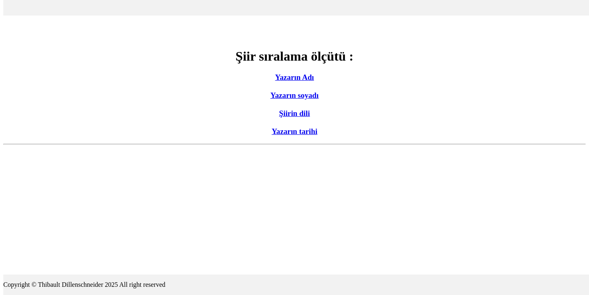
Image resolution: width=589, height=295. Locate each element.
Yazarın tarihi (294, 131)
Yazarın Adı (294, 77)
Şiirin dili (294, 113)
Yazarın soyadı (294, 95)
